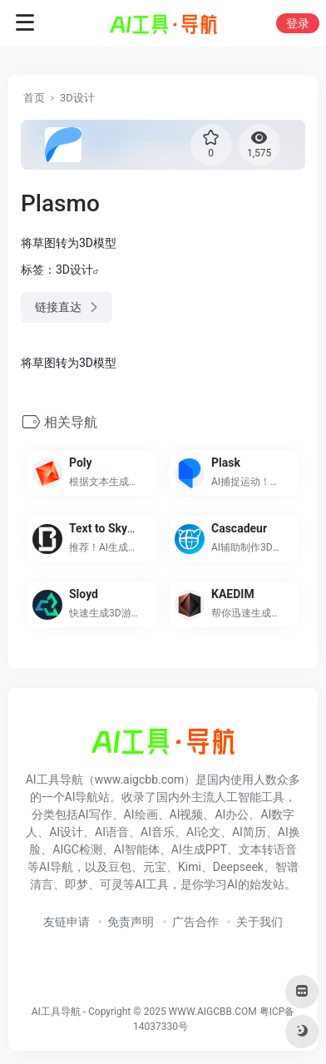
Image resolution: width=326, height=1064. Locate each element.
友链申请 (66, 921)
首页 (34, 98)
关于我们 (259, 921)
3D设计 (77, 98)
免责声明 (130, 921)
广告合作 (195, 921)
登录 (297, 23)
